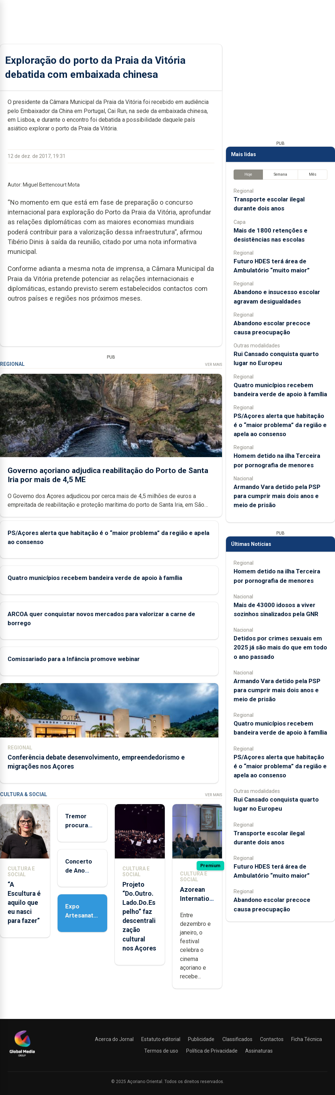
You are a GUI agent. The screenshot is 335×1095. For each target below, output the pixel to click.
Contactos (272, 1039)
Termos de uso (161, 1051)
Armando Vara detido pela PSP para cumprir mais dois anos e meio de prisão (277, 495)
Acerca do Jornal (114, 1039)
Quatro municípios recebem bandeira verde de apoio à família (95, 577)
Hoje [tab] (248, 174)
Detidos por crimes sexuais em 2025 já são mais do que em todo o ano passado (280, 647)
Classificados (237, 1039)
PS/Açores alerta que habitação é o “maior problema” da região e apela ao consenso (280, 424)
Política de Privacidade (212, 1051)
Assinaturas (259, 1051)
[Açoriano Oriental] (22, 1057)
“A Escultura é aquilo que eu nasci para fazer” (24, 902)
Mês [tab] (313, 174)
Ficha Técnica (306, 1039)
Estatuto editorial (160, 1039)
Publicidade (201, 1039)
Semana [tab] (280, 174)
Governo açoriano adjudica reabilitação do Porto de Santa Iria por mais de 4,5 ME (108, 475)
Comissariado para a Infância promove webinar (74, 658)
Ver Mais (213, 364)
